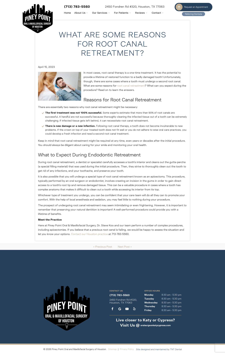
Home (61, 13)
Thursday (149, 306)
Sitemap (112, 349)
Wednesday (151, 302)
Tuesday (149, 299)
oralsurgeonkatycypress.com (155, 325)
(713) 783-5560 (71, 6)
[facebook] (112, 309)
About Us (76, 13)
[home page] (32, 17)
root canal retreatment (131, 86)
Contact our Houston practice (89, 234)
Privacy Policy (127, 349)
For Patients (117, 13)
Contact (152, 13)
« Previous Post (102, 247)
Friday (148, 310)
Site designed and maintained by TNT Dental (159, 349)
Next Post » (125, 247)
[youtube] (127, 309)
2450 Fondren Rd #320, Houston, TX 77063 (129, 6)
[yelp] (134, 309)
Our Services (96, 13)
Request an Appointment (187, 7)
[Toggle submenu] (81, 13)
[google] (120, 309)
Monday (148, 295)
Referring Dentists (189, 14)
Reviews (136, 13)
